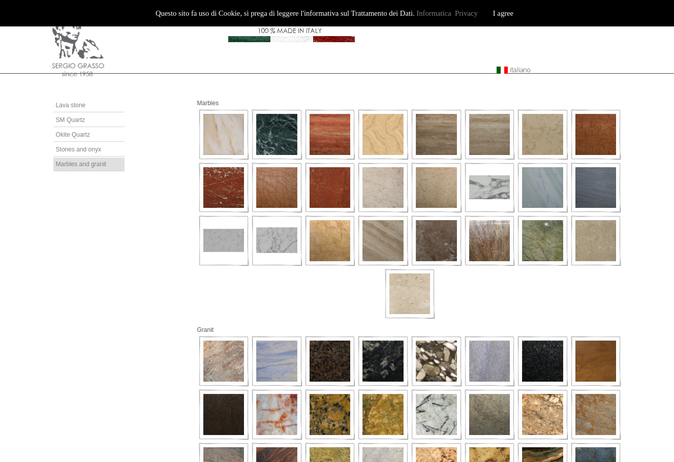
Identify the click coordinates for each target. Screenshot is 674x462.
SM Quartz (70, 120)
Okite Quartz (73, 134)
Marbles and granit (81, 164)
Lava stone (71, 105)
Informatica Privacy (446, 13)
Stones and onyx (78, 149)
